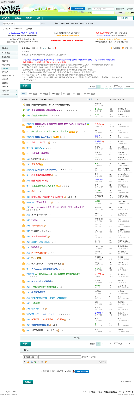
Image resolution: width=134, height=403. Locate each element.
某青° (97, 114)
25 (110, 241)
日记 (55, 94)
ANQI (97, 214)
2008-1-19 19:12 (123, 221)
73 (110, 313)
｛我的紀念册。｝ (42, 202)
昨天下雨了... (37, 309)
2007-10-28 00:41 (124, 243)
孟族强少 (121, 141)
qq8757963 (121, 230)
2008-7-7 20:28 (123, 181)
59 (110, 268)
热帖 (41, 99)
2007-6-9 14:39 (123, 304)
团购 (92, 23)
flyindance (98, 109)
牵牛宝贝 (98, 225)
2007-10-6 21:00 (123, 254)
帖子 (43, 24)
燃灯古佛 (121, 274)
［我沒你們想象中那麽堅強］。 (45, 287)
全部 (23, 94)
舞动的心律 (99, 196)
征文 (76, 94)
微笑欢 (97, 147)
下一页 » (77, 338)
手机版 (92, 392)
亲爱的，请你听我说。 (41, 242)
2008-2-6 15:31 (123, 215)
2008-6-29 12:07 (123, 192)
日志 (38, 18)
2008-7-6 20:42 (123, 187)
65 (110, 208)
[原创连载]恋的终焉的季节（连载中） (47, 197)
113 (110, 274)
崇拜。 (34, 191)
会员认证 (18, 18)
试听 (72, 23)
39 (110, 201)
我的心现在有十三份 (43, 137)
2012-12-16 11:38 (124, 111)
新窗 (90, 99)
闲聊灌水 (5, 61)
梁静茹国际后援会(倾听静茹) (1, 29)
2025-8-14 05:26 (123, 126)
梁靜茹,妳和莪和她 (39, 116)
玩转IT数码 (6, 65)
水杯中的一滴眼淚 (39, 215)
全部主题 (25, 99)
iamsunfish (121, 163)
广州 (114, 42)
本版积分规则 (126, 382)
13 (110, 235)
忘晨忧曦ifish (122, 214)
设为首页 (4, 2)
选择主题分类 (29, 357)
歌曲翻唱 (5, 83)
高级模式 (102, 362)
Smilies (45, 361)
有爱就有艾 (122, 252)
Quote (38, 361)
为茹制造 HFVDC (8, 76)
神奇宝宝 (98, 104)
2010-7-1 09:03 (123, 132)
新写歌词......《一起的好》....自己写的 (47, 319)
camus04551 (122, 201)
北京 (110, 42)
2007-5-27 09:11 (123, 320)
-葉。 (97, 169)
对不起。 (35, 220)
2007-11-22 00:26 (124, 237)
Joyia (96, 130)
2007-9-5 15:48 (123, 264)
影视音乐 (5, 86)
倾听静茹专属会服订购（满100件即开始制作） (51, 105)
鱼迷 (76, 23)
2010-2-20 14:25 (123, 154)
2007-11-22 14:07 (124, 232)
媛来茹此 (98, 141)
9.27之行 (35, 159)
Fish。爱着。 (37, 258)
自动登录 (119, 9)
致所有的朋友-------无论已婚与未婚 (46, 264)
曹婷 (27, 52)
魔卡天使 (98, 208)
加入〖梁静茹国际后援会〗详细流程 (67, 33)
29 (110, 219)
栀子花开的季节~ (38, 292)
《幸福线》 (36, 303)
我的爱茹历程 (37, 226)
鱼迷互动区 (19, 29)
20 (110, 174)
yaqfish (120, 329)
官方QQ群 (113, 33)
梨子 (96, 185)
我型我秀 (5, 72)
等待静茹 (98, 291)
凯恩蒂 (120, 257)
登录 (62, 371)
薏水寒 (120, 114)
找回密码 (130, 9)
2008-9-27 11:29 (123, 176)
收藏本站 (11, 2)
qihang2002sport (123, 169)
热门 (37, 99)
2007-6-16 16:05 (123, 288)
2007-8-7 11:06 (123, 270)
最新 (33, 99)
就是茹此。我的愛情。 (41, 153)
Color (28, 361)
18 (110, 163)
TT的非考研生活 (38, 231)
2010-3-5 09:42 (123, 143)
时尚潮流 (5, 79)
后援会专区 (6, 91)
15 (110, 263)
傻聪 (96, 297)
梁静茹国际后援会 (110, 392)
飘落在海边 (99, 180)
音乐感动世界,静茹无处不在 (43, 186)
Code (42, 361)
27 (110, 308)
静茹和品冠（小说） (40, 181)
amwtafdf (121, 147)
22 (110, 225)
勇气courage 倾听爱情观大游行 (44, 269)
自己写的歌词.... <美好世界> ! (44, 330)
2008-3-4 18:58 (123, 209)
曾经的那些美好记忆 (40, 325)
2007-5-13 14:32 (123, 331)
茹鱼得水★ (99, 257)
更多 (50, 99)
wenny (97, 263)
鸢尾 (96, 174)
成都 (118, 42)
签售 (87, 23)
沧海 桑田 (35, 164)
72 (110, 169)
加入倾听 (130, 13)
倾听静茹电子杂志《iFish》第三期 (22, 39)
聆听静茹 (35, 247)
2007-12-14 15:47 (124, 226)
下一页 (127, 87)
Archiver (86, 392)
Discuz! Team (12, 394)
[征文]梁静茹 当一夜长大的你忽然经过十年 (49, 131)
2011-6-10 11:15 (123, 116)
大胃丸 (120, 208)
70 (76, 110)
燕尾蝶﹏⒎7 (123, 263)
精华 (45, 99)
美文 (33, 94)
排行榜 (29, 18)
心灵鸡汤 (29, 29)
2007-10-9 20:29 (123, 248)
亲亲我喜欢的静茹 (39, 236)
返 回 (93, 87)
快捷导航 (124, 18)
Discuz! (11, 392)
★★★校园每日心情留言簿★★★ (46, 110)
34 (110, 130)
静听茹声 (121, 180)
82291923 (121, 158)
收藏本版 (116, 48)
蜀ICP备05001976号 (126, 392)
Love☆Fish (99, 246)
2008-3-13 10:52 (123, 203)
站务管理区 (6, 95)
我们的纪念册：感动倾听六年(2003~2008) (22, 42)
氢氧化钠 (121, 313)
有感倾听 (89, 94)
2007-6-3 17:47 (123, 315)
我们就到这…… (38, 148)
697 (110, 109)
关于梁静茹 (6, 53)
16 (110, 136)
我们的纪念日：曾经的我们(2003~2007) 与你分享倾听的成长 (60, 124)
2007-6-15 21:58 (123, 293)
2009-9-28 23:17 (123, 160)
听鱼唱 (97, 252)
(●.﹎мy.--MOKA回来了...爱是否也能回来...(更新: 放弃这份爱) (57, 207)
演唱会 (62, 23)
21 (110, 141)
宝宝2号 (98, 136)
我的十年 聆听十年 (39, 142)
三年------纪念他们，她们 (45, 314)
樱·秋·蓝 (98, 152)
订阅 (126, 48)
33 (110, 185)
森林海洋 (121, 302)
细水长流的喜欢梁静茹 (41, 175)
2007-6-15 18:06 (123, 298)
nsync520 (98, 268)
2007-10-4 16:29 (123, 259)
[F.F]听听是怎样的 (39, 253)
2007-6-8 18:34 (123, 309)
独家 (68, 23)
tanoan (97, 158)
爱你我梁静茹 (123, 246)
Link (35, 361)
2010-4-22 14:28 (123, 138)
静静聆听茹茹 (123, 196)
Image (31, 361)
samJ (96, 235)
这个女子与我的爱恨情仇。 (46, 170)
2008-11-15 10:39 (124, 165)
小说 (66, 94)
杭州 (126, 42)
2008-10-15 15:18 (124, 170)
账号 (90, 9)
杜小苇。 (98, 241)
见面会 (82, 23)
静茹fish (121, 291)
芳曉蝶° (97, 201)
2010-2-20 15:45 (123, 149)
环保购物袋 (122, 35)
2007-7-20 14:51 (123, 276)
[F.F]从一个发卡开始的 (41, 281)
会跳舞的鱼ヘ (123, 109)
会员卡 (114, 35)
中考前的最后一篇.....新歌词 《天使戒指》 (49, 298)
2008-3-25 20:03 (123, 198)
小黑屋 (99, 392)
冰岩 (119, 124)
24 (110, 324)
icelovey (121, 280)
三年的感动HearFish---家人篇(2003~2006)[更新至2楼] (57, 274)
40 (110, 196)
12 (46, 127)
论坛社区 (8, 29)
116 (110, 124)
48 (110, 147)
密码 (90, 13)
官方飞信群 (123, 33)
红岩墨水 (98, 190)
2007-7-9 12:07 (123, 282)
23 (110, 246)
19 (110, 286)
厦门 (122, 42)
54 (110, 114)
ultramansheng (123, 174)
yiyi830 (120, 190)
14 (110, 158)
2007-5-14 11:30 (123, 326)
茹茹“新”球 (99, 219)
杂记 (44, 94)
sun (96, 230)
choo (119, 219)
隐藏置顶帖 (91, 110)
